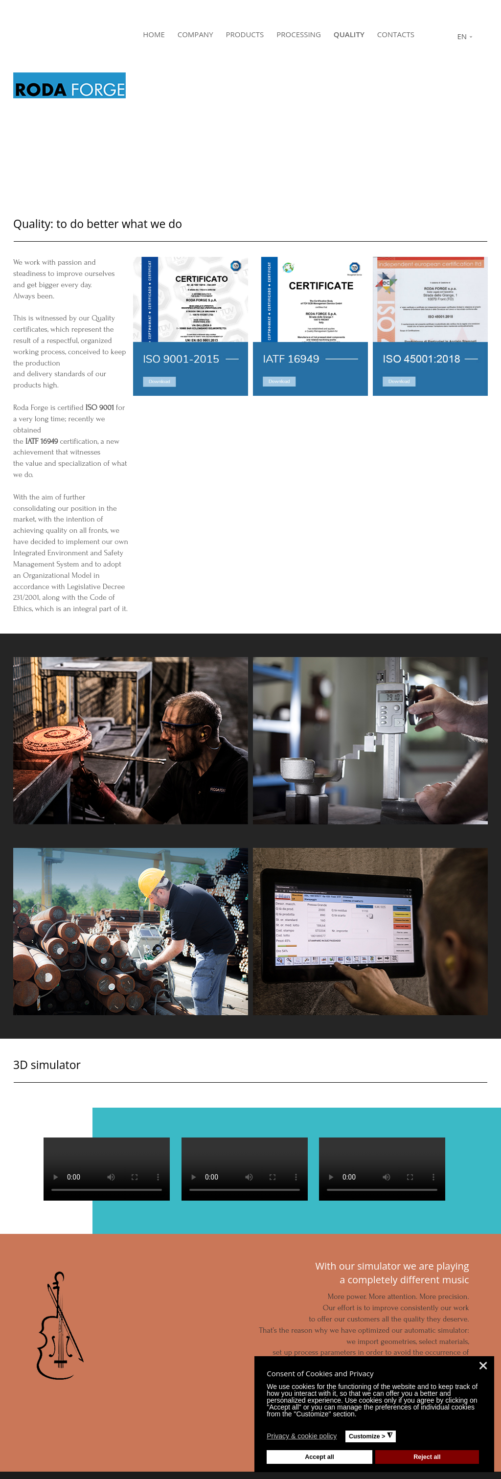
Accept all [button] (319, 1457)
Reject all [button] (426, 1457)
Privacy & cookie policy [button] (302, 1436)
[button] (342, 1437)
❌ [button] (483, 1365)
